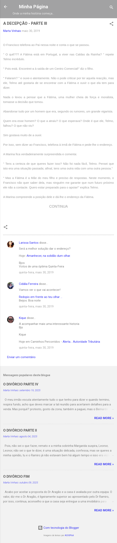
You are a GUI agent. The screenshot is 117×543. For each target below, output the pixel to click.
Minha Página (33, 7)
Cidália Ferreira (28, 284)
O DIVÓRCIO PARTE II (20, 430)
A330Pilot (69, 535)
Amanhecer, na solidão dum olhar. (49, 256)
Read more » (104, 418)
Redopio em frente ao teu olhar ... (40, 297)
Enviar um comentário (21, 357)
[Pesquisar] (111, 8)
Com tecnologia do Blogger (58, 528)
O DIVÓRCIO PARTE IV (20, 384)
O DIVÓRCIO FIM (16, 476)
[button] (111, 24)
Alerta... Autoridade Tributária (81, 341)
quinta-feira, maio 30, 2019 (36, 272)
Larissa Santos (29, 242)
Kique (22, 318)
